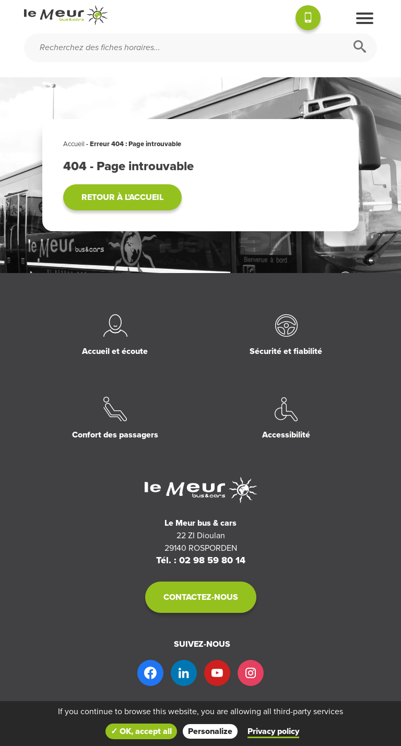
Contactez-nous (200, 597)
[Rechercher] (359, 47)
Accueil (74, 144)
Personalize (210, 731)
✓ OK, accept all (141, 731)
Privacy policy (273, 731)
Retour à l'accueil (122, 197)
